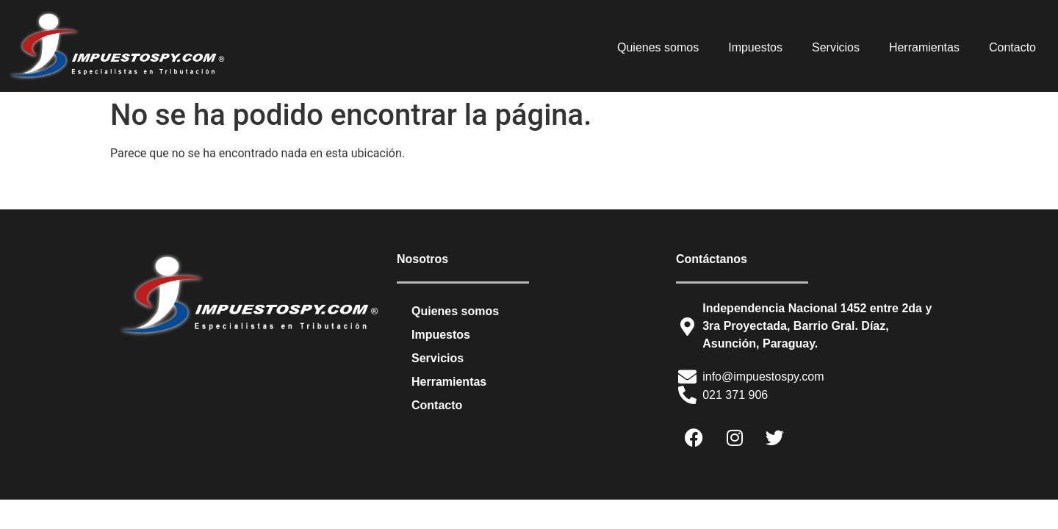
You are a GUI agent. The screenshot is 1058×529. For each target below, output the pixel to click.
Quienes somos (658, 47)
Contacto (1012, 47)
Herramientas (924, 47)
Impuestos (755, 47)
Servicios (836, 47)
